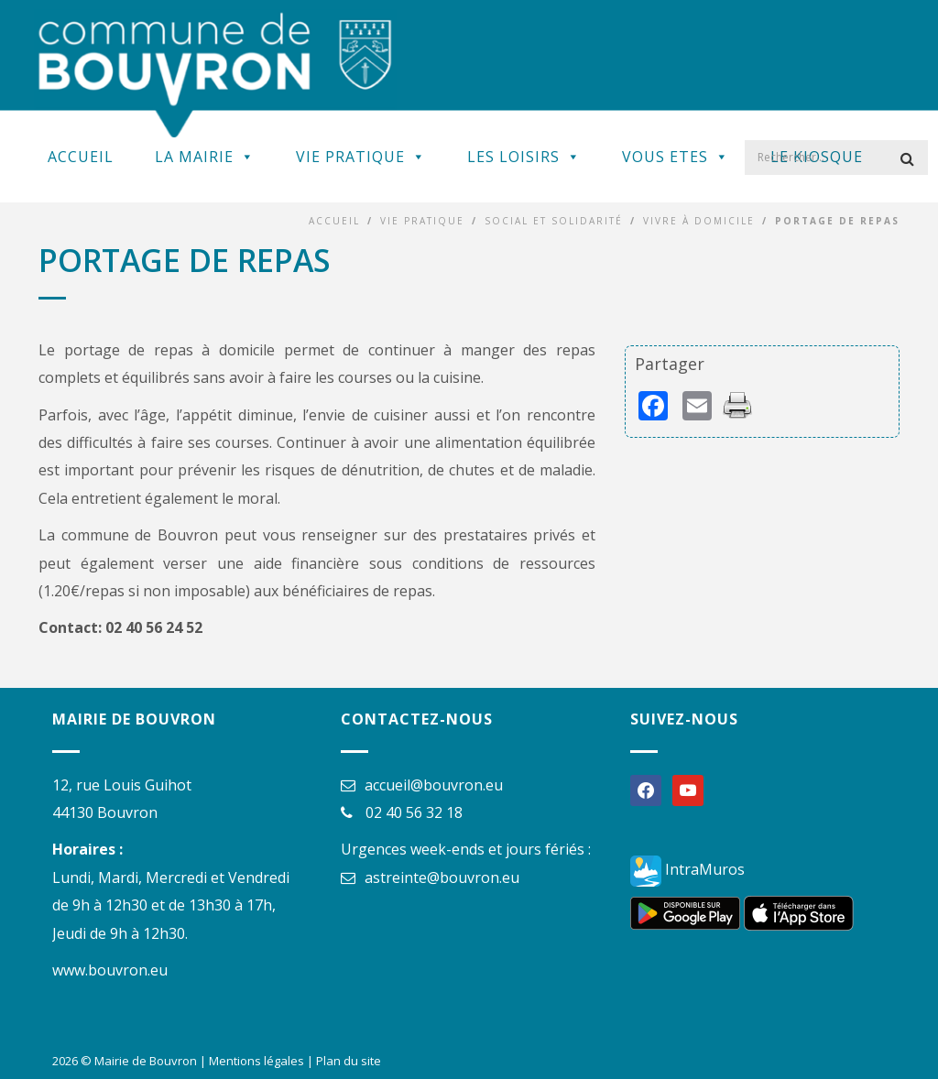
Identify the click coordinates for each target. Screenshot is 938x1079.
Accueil (81, 157)
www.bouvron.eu (110, 970)
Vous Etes (675, 156)
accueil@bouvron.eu (434, 785)
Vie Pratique (361, 156)
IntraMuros (687, 869)
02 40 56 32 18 (414, 812)
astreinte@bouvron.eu (442, 877)
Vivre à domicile (699, 220)
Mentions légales (256, 1060)
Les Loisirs (524, 156)
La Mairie (205, 156)
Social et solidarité (554, 220)
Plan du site (348, 1060)
